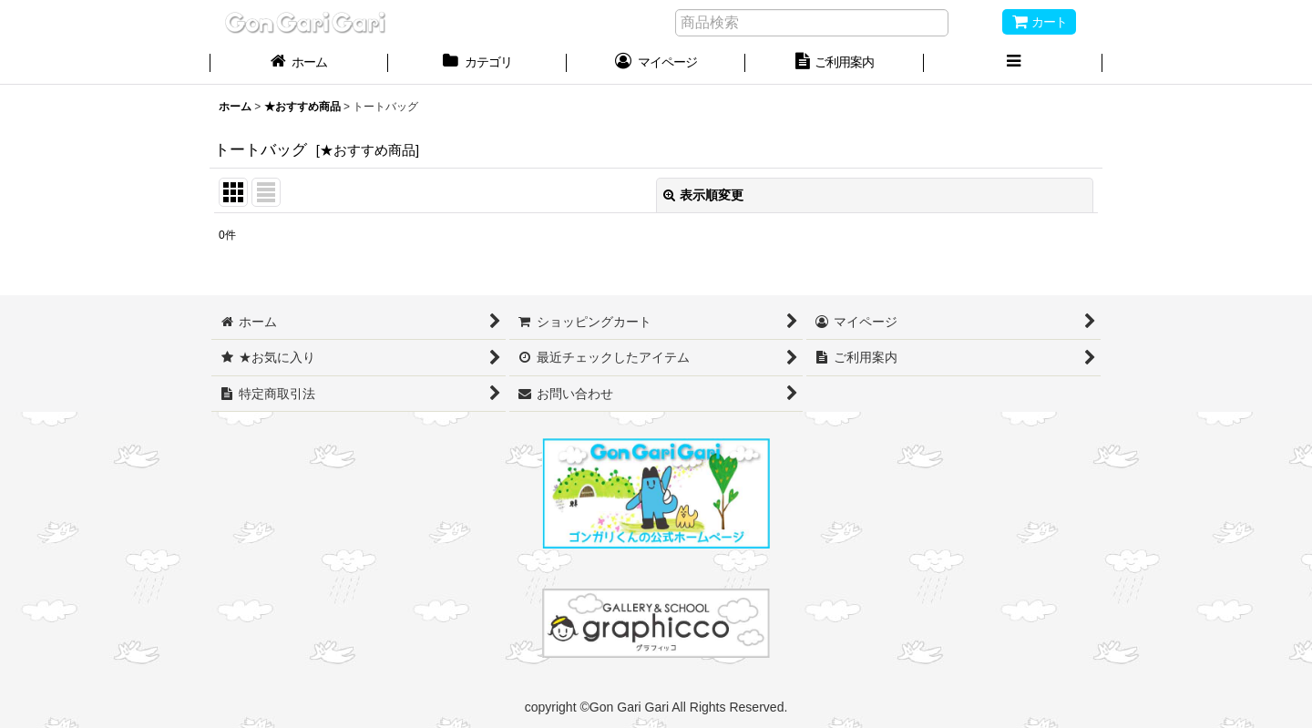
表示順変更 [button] (703, 195)
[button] (1013, 64)
